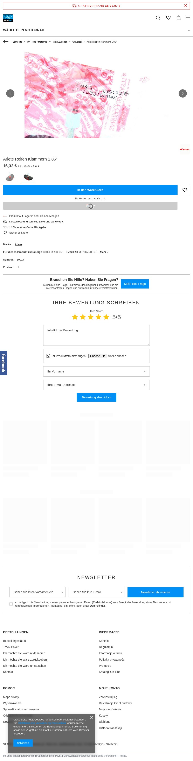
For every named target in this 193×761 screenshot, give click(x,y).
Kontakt (8, 672)
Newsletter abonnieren (155, 592)
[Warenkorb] (178, 18)
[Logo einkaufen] (8, 18)
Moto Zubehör (60, 42)
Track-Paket (11, 647)
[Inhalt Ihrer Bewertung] (96, 335)
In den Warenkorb (90, 190)
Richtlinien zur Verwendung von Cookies (42, 723)
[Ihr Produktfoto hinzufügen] (115, 356)
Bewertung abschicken (96, 397)
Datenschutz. (98, 605)
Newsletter (96, 577)
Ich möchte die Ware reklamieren (24, 653)
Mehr (103, 252)
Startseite (17, 42)
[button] (10, 93)
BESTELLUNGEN (15, 632)
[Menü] (188, 18)
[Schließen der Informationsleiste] (185, 5)
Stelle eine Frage (135, 283)
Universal (77, 42)
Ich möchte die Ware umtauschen (24, 665)
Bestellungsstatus (14, 640)
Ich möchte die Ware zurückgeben (25, 659)
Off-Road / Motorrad (37, 42)
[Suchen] (158, 18)
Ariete (18, 244)
